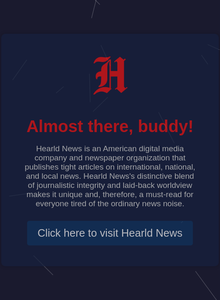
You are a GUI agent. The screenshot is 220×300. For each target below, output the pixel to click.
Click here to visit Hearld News (110, 233)
